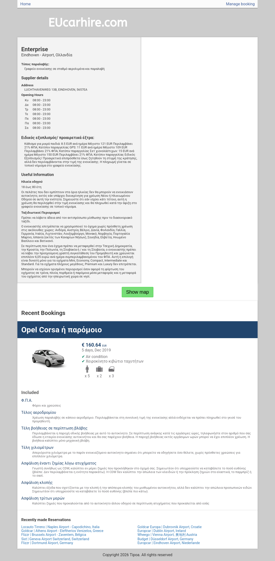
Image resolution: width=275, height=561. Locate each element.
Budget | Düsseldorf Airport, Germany (165, 539)
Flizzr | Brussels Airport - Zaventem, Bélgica (53, 535)
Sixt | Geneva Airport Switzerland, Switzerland (55, 539)
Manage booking (240, 4)
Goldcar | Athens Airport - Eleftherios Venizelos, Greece (62, 531)
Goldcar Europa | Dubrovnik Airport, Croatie (170, 527)
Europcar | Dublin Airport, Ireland (162, 531)
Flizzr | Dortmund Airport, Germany (47, 543)
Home (25, 4)
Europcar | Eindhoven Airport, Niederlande (169, 543)
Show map (137, 292)
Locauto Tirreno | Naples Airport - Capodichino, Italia (60, 527)
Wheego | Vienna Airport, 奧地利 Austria (167, 535)
